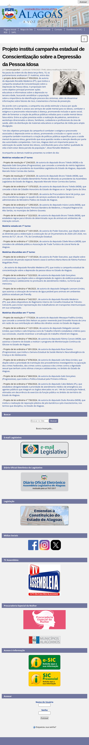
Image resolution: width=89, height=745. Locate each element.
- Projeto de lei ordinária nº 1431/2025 (20, 230)
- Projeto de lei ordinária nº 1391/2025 (20, 194)
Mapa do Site (26, 29)
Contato (58, 29)
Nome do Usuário (44, 702)
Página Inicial (10, 29)
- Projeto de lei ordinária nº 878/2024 (19, 359)
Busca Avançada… (44, 428)
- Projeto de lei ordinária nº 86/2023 (19, 288)
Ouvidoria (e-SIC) (74, 29)
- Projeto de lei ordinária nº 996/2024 (19, 338)
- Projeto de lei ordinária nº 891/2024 (19, 349)
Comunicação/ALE (13, 69)
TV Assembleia (11, 560)
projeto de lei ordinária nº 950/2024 (21, 78)
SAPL (14, 32)
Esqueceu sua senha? (44, 727)
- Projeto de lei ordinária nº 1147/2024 (20, 256)
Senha (44, 710)
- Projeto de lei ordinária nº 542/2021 (19, 299)
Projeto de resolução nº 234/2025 (19, 162)
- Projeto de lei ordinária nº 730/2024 (19, 400)
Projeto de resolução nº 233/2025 (19, 175)
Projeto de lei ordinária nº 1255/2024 (20, 241)
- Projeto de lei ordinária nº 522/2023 (19, 275)
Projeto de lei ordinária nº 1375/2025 (20, 186)
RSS (5, 32)
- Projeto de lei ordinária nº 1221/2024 (20, 328)
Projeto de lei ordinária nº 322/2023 (20, 215)
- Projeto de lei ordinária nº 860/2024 (19, 376)
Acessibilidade (43, 29)
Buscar (7, 414)
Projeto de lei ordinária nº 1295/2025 (20, 204)
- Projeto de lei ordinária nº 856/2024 (19, 383)
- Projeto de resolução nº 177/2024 (18, 317)
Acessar (83, 1)
